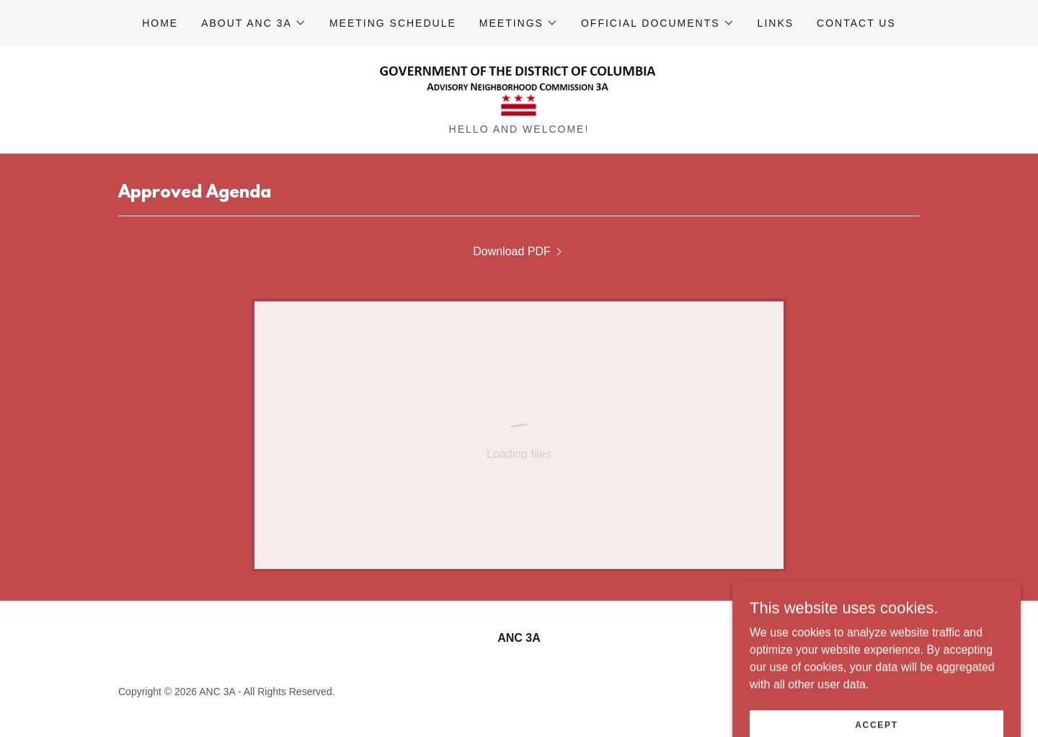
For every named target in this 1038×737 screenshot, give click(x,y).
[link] (519, 90)
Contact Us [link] (856, 23)
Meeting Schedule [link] (392, 23)
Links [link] (776, 23)
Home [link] (160, 23)
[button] (253, 23)
